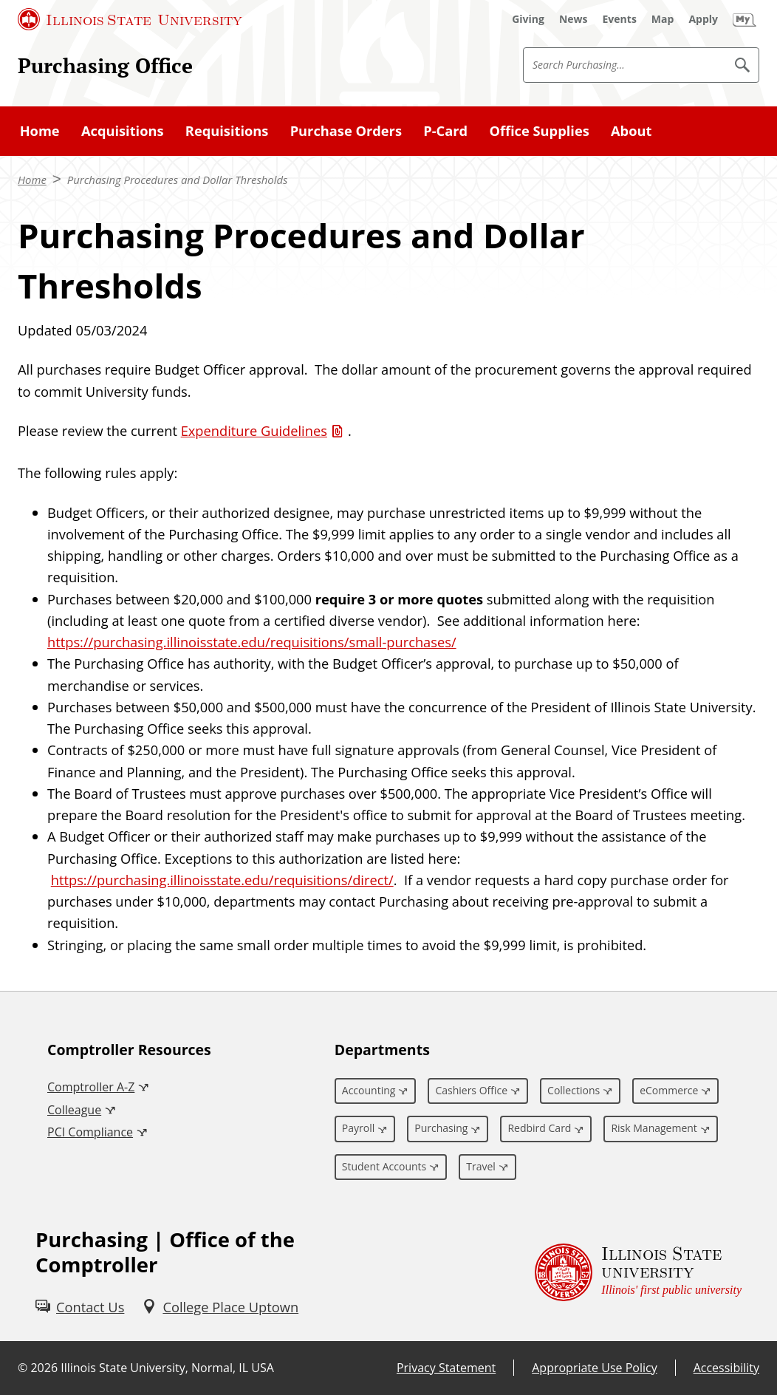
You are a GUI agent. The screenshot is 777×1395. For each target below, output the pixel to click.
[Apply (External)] (703, 19)
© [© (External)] (22, 1368)
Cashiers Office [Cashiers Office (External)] (471, 1090)
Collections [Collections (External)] (573, 1090)
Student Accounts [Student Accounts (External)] (384, 1166)
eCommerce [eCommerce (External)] (669, 1090)
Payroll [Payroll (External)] (358, 1128)
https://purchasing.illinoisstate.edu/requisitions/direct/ (222, 879)
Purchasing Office (105, 65)
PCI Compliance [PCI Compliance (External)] (90, 1132)
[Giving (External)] (528, 19)
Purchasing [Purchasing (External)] (441, 1128)
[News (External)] (573, 19)
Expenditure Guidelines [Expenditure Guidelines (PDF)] (254, 430)
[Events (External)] (620, 19)
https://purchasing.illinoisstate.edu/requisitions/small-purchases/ (251, 641)
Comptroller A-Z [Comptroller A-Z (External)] (90, 1087)
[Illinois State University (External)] (130, 19)
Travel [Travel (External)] (481, 1166)
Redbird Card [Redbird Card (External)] (539, 1128)
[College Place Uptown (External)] (220, 1306)
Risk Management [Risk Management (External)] (653, 1128)
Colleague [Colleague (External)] (74, 1110)
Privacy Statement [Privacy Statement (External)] (446, 1368)
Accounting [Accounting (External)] (369, 1090)
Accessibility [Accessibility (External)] (726, 1368)
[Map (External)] (662, 19)
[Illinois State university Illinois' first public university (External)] (638, 1272)
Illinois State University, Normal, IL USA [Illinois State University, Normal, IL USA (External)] (167, 1368)
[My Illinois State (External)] (744, 19)
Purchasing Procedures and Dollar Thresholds (177, 179)
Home (32, 179)
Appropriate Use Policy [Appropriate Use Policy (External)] (594, 1368)
